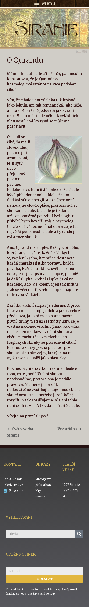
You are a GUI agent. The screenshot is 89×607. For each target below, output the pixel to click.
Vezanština (67, 429)
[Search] (79, 534)
